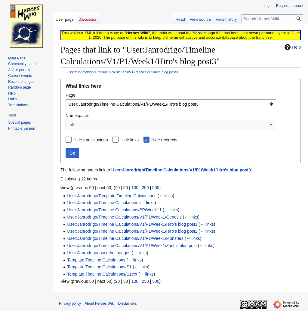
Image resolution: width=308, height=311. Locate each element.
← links (166, 195)
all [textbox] (71, 124)
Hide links (129, 139)
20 (117, 187)
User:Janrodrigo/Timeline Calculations (102, 202)
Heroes (198, 33)
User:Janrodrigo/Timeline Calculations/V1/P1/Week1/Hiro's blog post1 (132, 224)
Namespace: (77, 115)
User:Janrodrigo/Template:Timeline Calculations (111, 195)
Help (292, 47)
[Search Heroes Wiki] (272, 18)
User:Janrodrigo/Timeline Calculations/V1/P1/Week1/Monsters (125, 238)
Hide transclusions (90, 139)
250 (145, 187)
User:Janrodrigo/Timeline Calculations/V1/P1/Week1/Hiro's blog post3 (123, 72)
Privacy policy (70, 303)
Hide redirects (164, 139)
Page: (71, 95)
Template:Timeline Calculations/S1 (99, 266)
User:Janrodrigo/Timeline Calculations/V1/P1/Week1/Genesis (124, 217)
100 (134, 187)
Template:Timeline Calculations (96, 260)
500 (155, 187)
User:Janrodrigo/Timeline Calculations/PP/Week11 (114, 209)
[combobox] (171, 104)
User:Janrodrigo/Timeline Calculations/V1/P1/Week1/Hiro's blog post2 (132, 231)
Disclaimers (127, 303)
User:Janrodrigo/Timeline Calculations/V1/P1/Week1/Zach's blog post (132, 245)
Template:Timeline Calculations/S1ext (102, 274)
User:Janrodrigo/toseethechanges (98, 252)
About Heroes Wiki (99, 303)
